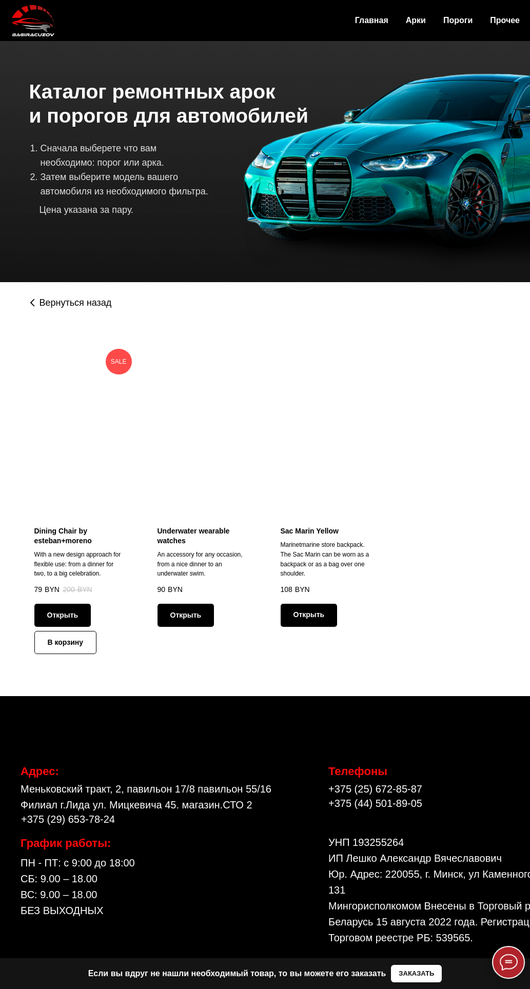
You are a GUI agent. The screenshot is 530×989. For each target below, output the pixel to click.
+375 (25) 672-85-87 (375, 789)
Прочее (505, 20)
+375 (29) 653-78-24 (68, 819)
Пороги (458, 20)
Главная (371, 20)
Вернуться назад (76, 303)
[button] (416, 974)
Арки (416, 20)
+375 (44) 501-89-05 (375, 803)
